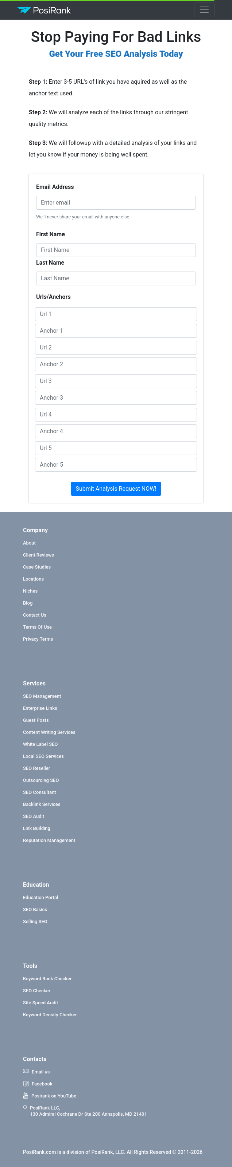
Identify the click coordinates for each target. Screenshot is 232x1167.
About (29, 543)
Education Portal (40, 897)
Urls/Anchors (53, 296)
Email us (36, 1072)
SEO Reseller (36, 768)
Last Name (50, 262)
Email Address (55, 186)
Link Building (36, 828)
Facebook (38, 1084)
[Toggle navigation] (204, 10)
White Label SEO (40, 744)
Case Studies (37, 567)
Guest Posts (36, 720)
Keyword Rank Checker (47, 978)
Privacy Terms (38, 639)
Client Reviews (38, 555)
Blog (27, 603)
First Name (50, 234)
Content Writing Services (49, 732)
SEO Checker (36, 990)
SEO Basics (35, 909)
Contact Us (34, 615)
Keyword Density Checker (50, 1014)
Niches (30, 591)
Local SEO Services (43, 756)
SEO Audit (33, 816)
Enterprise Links (40, 708)
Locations (33, 579)
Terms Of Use (37, 627)
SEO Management (42, 696)
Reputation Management (49, 840)
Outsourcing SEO (41, 780)
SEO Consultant (39, 792)
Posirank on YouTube (49, 1096)
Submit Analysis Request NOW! (116, 488)
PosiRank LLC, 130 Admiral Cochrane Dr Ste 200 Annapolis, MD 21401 (85, 1111)
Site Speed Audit (40, 1002)
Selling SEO (35, 921)
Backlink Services (41, 804)
